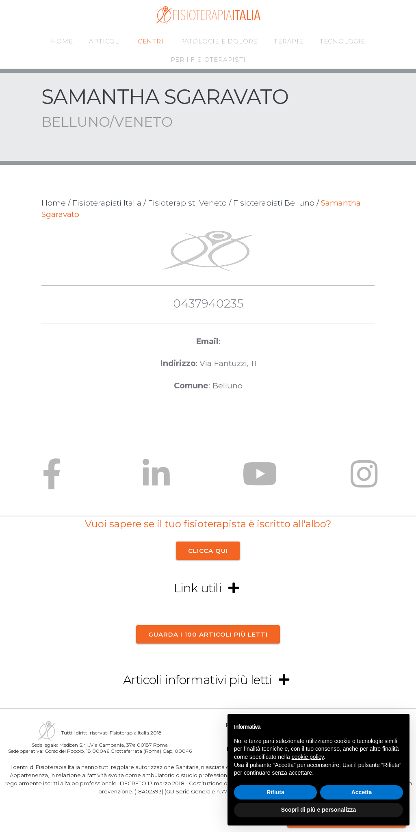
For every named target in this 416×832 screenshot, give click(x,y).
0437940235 (208, 303)
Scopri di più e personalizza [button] (318, 809)
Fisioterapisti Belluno (273, 203)
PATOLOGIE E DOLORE (219, 41)
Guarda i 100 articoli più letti (208, 634)
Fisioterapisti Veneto (187, 203)
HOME (62, 41)
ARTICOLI (105, 41)
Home (53, 203)
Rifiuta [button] (275, 792)
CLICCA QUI (208, 551)
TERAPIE (288, 41)
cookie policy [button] (308, 757)
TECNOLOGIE (342, 41)
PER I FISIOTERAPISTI (208, 59)
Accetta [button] (361, 792)
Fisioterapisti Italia (106, 203)
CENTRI (151, 41)
